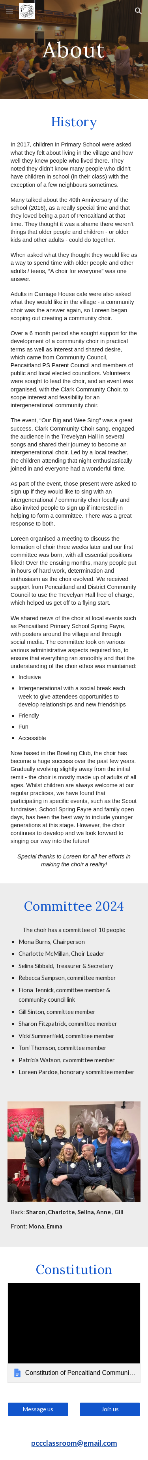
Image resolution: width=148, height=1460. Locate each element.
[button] (9, 11)
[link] (74, 1333)
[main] (74, 49)
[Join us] (110, 1409)
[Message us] (38, 1409)
